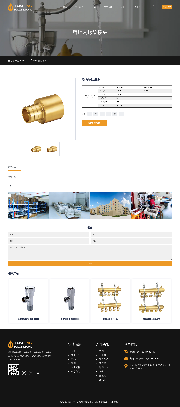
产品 (94, 7)
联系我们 (137, 7)
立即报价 (94, 123)
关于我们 (79, 7)
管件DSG (26, 60)
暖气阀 (101, 363)
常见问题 (108, 7)
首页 (65, 7)
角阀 (100, 351)
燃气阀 (101, 380)
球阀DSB (102, 367)
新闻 (122, 7)
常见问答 (74, 367)
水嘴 (100, 372)
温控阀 (101, 376)
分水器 (101, 355)
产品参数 (12, 167)
